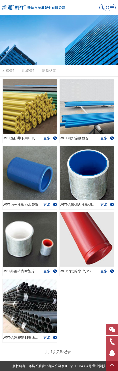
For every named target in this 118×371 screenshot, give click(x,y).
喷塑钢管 (49, 72)
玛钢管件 (29, 71)
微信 (112, 329)
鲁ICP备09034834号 (77, 366)
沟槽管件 (9, 71)
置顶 (112, 365)
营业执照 (99, 366)
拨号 (112, 341)
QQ (112, 353)
